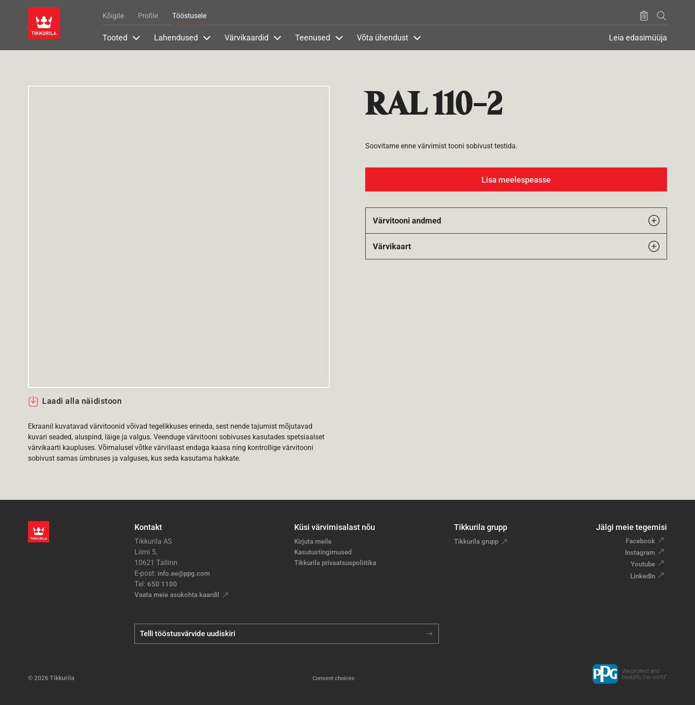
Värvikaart (516, 246)
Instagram (640, 553)
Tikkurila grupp (476, 542)
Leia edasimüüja (638, 37)
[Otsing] (661, 16)
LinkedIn (642, 576)
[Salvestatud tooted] (644, 16)
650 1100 (162, 584)
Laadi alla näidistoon (75, 401)
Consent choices (333, 678)
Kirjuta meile (313, 542)
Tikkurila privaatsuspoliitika (335, 563)
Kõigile (113, 16)
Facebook (640, 541)
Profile (148, 16)
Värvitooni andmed (516, 220)
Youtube (643, 564)
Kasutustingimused (322, 552)
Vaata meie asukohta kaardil (176, 595)
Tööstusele (189, 16)
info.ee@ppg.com (184, 574)
